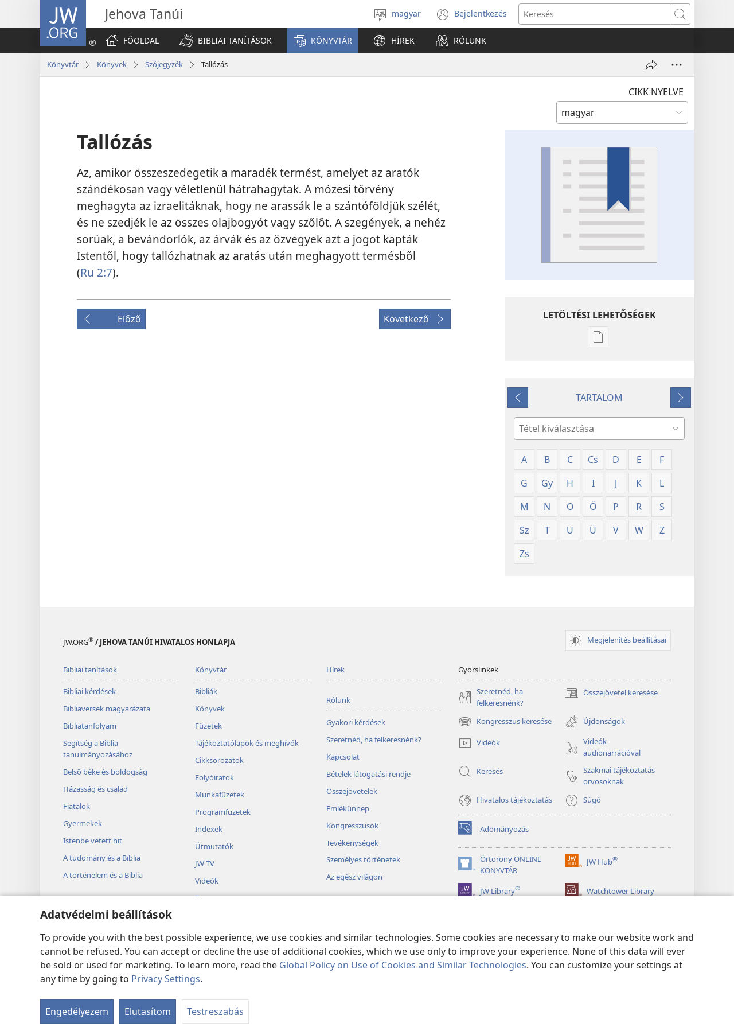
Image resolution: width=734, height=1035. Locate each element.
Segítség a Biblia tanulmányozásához (97, 749)
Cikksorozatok (219, 760)
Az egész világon (354, 876)
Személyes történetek (363, 859)
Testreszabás (215, 1011)
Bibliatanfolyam (89, 726)
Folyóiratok (214, 777)
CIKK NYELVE (656, 91)
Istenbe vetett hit (92, 840)
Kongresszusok (352, 825)
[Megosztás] (651, 64)
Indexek (208, 829)
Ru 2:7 (96, 272)
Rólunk (338, 700)
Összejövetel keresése (611, 693)
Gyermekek (82, 823)
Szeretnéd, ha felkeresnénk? (373, 739)
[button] (226, 40)
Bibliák (206, 691)
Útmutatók (214, 846)
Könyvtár (63, 64)
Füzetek (208, 726)
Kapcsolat (343, 757)
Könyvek (112, 64)
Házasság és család (95, 789)
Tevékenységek (352, 843)
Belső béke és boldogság (105, 771)
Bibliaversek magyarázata (106, 708)
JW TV (204, 863)
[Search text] (594, 14)
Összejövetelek (351, 791)
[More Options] (676, 64)
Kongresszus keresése (505, 722)
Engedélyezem (76, 1011)
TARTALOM (599, 397)
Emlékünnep (347, 808)
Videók (206, 881)
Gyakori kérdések (355, 722)
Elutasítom (147, 1011)
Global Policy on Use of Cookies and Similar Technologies (402, 965)
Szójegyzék (164, 64)
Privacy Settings (165, 978)
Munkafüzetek (219, 794)
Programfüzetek (223, 812)
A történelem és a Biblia (103, 875)
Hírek (335, 669)
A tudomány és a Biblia (101, 858)
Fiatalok (76, 806)
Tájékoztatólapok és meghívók (247, 743)
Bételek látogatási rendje (368, 774)
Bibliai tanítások (90, 669)
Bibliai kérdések (89, 691)
